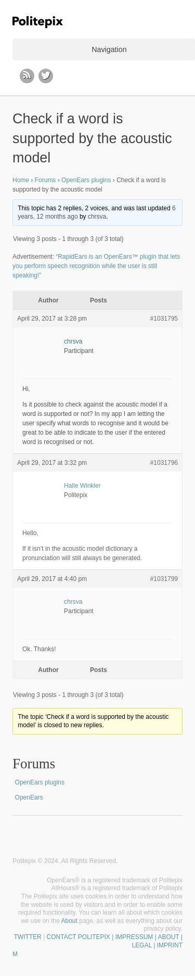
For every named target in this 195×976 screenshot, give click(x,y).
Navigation (109, 49)
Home (20, 180)
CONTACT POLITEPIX (78, 937)
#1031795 (164, 318)
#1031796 (164, 462)
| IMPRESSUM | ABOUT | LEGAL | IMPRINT (146, 941)
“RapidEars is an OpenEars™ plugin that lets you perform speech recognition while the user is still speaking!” (96, 266)
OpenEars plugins (86, 180)
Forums (45, 180)
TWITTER (27, 937)
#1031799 (164, 578)
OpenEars (29, 797)
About (69, 920)
